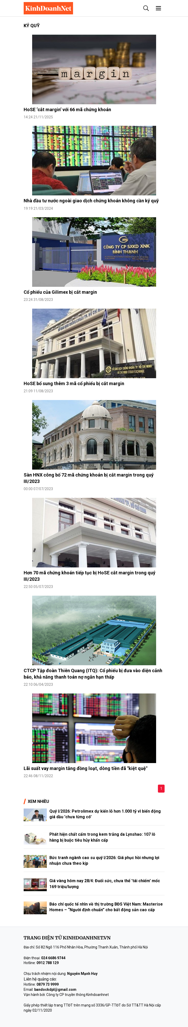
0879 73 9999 (48, 984)
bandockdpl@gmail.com (55, 989)
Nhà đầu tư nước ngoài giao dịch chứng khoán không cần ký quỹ (91, 200)
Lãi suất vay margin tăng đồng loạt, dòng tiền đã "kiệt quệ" (85, 768)
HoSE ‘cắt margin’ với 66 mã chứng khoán (67, 109)
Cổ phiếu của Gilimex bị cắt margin (60, 292)
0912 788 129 (48, 963)
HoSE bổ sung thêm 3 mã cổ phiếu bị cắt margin (74, 383)
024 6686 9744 (53, 958)
